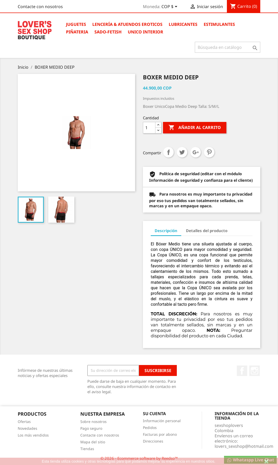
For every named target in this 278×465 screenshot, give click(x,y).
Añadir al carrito (194, 127)
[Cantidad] (149, 127)
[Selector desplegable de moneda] (170, 7)
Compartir (168, 152)
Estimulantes (219, 24)
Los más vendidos (33, 435)
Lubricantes (183, 24)
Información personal (162, 420)
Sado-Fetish (108, 32)
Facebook (242, 371)
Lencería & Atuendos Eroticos (127, 24)
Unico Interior (145, 32)
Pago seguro (91, 428)
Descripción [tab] (166, 230)
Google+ (195, 152)
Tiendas (87, 448)
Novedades (27, 428)
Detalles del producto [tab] (206, 230)
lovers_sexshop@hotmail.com (244, 446)
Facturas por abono (160, 434)
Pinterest (209, 152)
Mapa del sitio (92, 441)
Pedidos (150, 427)
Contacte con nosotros (40, 6)
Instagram (254, 371)
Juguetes (76, 24)
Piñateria (77, 32)
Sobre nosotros (93, 421)
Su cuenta (154, 413)
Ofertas (24, 421)
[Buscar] (227, 47)
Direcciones (153, 441)
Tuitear (182, 152)
